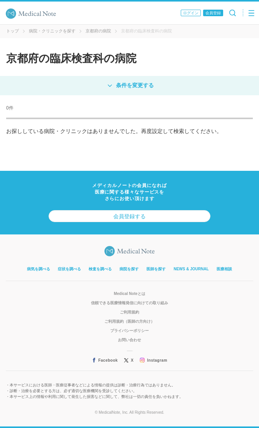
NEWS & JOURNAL (191, 269)
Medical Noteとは (129, 294)
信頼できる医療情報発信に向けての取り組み (129, 303)
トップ (12, 31)
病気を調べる (38, 269)
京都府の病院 (98, 31)
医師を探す (156, 269)
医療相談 (224, 269)
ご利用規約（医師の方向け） (129, 321)
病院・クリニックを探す (52, 31)
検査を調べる (100, 269)
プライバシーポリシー (129, 331)
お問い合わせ (129, 340)
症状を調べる (69, 269)
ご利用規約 (129, 312)
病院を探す (129, 269)
